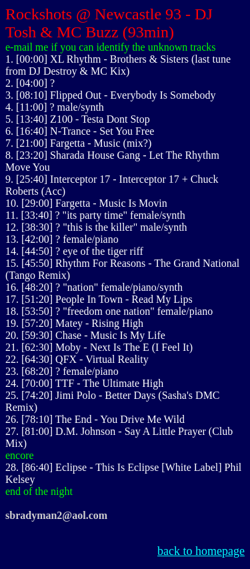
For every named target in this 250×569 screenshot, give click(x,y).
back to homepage (201, 551)
